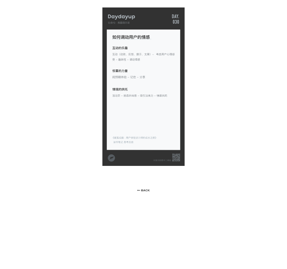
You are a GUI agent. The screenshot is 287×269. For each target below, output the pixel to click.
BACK (143, 190)
